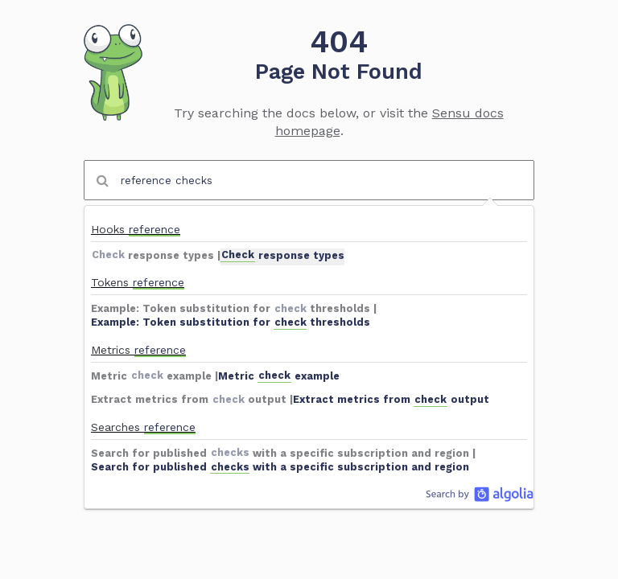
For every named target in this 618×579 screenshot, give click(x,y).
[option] (309, 238)
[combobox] (309, 180)
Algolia (480, 494)
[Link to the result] (309, 238)
